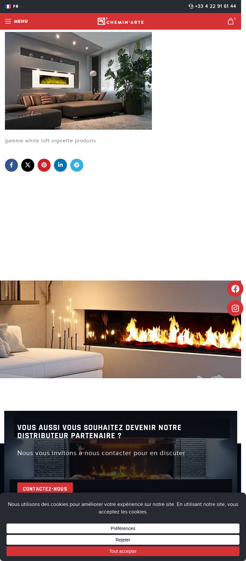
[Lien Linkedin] (60, 165)
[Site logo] (120, 21)
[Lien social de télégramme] (76, 165)
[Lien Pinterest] (44, 165)
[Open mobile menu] (16, 21)
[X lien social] (27, 165)
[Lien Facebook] (11, 165)
